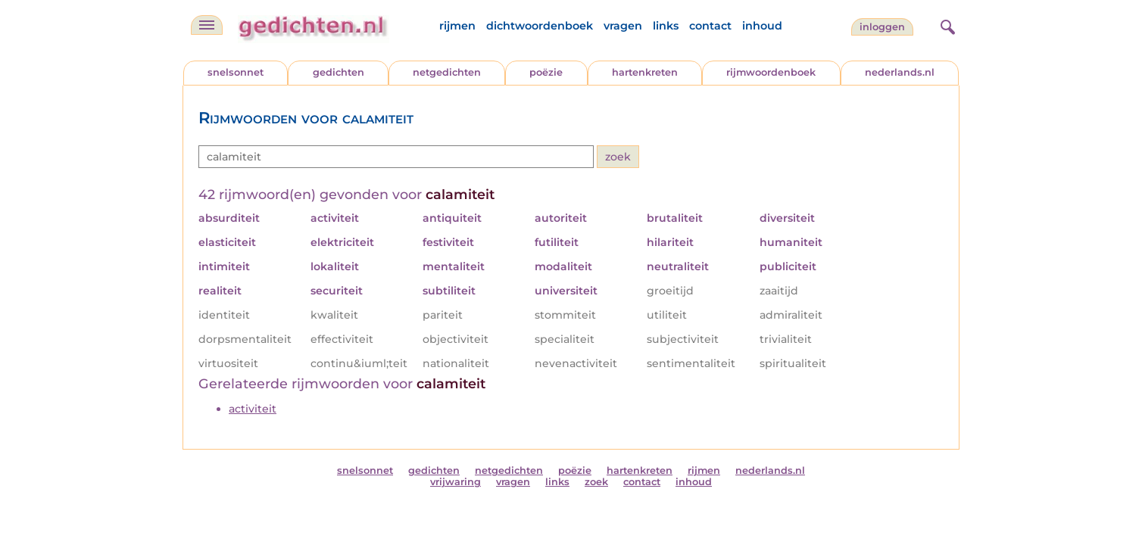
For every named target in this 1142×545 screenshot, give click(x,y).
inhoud (762, 26)
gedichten (338, 72)
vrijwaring (455, 481)
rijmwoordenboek (771, 72)
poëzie (546, 72)
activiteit (252, 409)
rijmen (457, 26)
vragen (623, 26)
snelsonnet (235, 72)
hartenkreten (645, 72)
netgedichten (447, 72)
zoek (596, 481)
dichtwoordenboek (539, 26)
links (666, 26)
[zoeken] (946, 25)
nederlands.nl (900, 72)
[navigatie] (207, 25)
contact (710, 26)
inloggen (882, 27)
